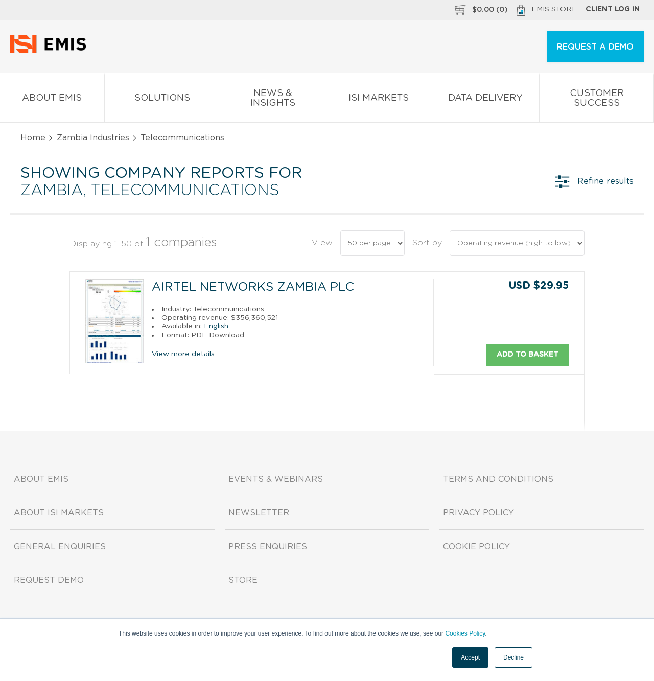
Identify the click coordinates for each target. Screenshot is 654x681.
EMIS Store (547, 10)
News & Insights (272, 100)
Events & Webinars (275, 479)
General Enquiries (60, 547)
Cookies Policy (465, 633)
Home (32, 138)
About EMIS (52, 99)
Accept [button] (470, 657)
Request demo (49, 580)
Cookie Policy (476, 547)
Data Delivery (485, 99)
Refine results (594, 181)
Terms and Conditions (498, 479)
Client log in (613, 9)
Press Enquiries (267, 547)
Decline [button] (513, 657)
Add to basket (527, 354)
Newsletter (258, 513)
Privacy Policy (478, 513)
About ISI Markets (59, 513)
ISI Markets (379, 99)
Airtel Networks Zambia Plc (253, 287)
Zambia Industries (93, 138)
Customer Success (596, 100)
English (216, 326)
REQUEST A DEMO (595, 47)
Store (243, 580)
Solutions (162, 99)
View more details (183, 354)
